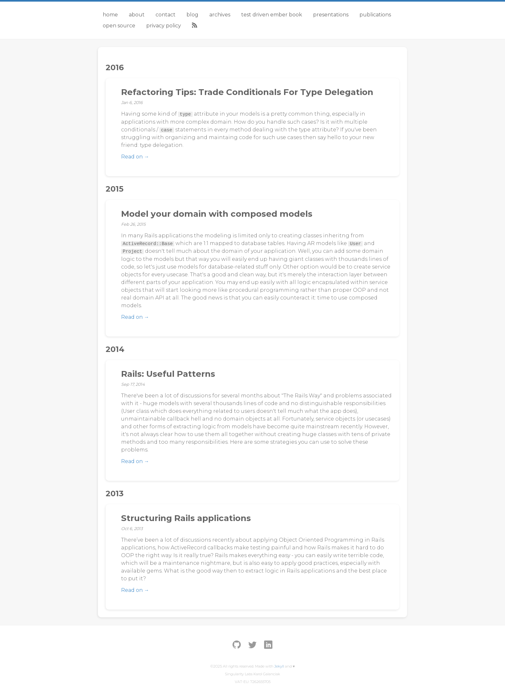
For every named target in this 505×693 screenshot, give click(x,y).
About (137, 15)
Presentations (330, 15)
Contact (166, 15)
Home (110, 15)
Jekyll (279, 666)
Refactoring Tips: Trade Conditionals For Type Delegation (247, 92)
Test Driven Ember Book (271, 15)
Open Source (119, 26)
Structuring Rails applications (186, 518)
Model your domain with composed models (216, 214)
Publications (375, 15)
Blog (192, 15)
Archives (219, 15)
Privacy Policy (163, 26)
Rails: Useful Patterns (168, 374)
